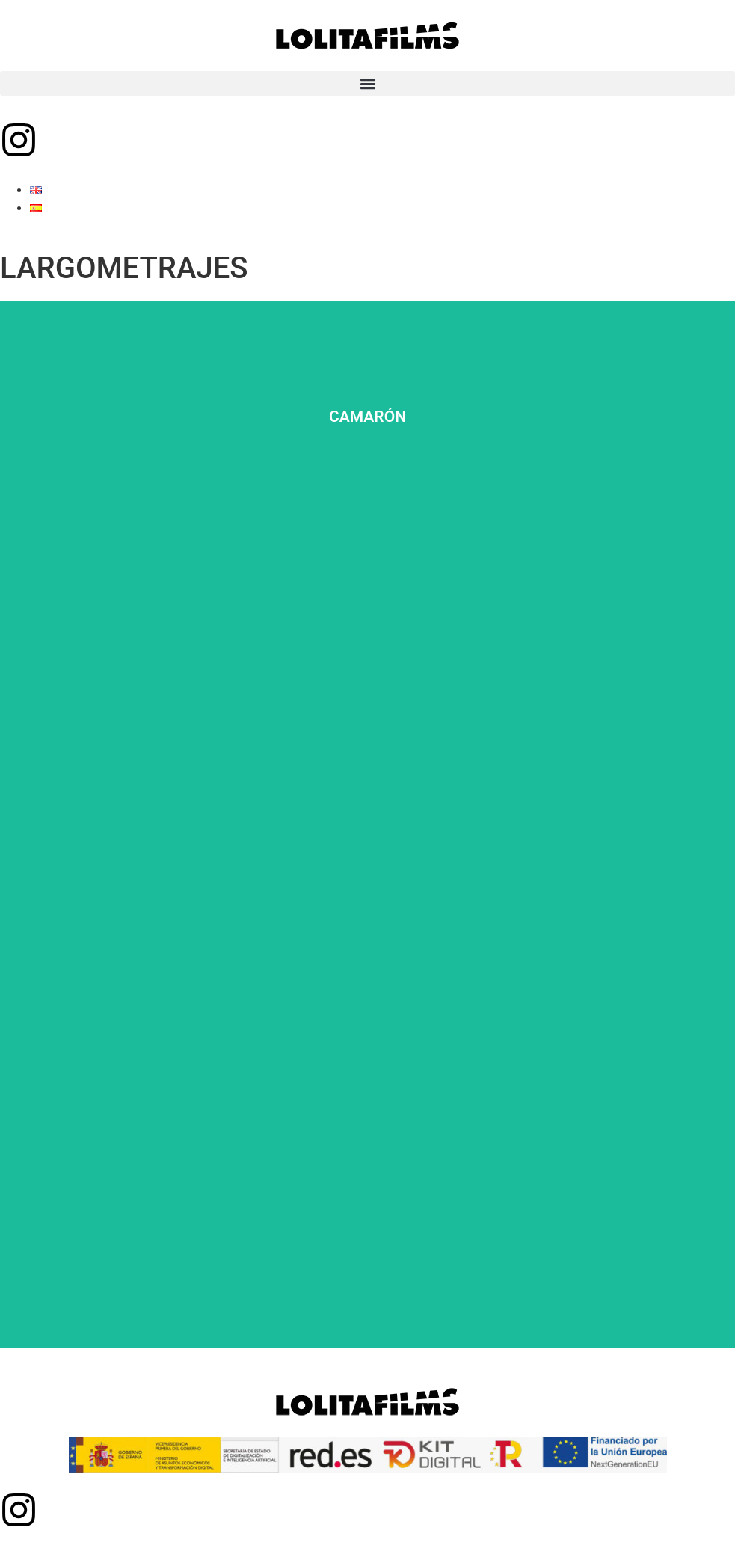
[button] (367, 83)
